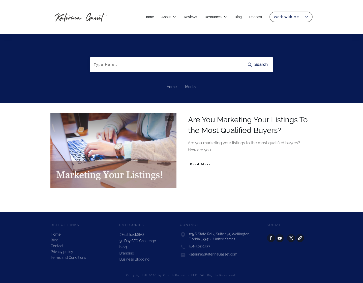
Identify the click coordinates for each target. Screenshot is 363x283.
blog (169, 118)
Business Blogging (134, 259)
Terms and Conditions (68, 258)
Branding (126, 253)
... (213, 150)
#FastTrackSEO (131, 235)
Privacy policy (62, 252)
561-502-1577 (199, 246)
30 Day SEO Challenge (137, 241)
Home (56, 234)
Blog (54, 240)
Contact (57, 246)
